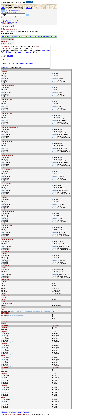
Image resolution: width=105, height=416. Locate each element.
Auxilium (29, 8)
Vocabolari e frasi (7, 26)
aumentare (19, 52)
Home (3, 8)
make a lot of (5, 59)
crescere (28, 52)
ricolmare (9, 52)
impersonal (46, 50)
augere (20, 36)
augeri (20, 412)
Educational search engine (15, 8)
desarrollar (10, 63)
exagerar (4, 67)
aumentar (29, 63)
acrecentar (20, 63)
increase (10, 56)
